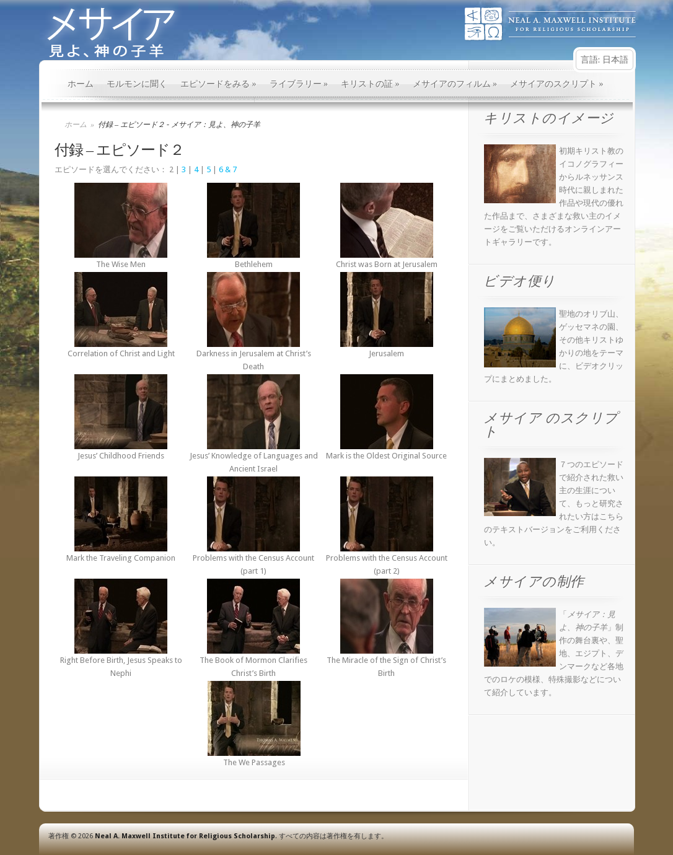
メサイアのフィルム (455, 84)
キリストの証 (370, 84)
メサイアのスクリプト (557, 84)
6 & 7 (228, 169)
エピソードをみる (218, 84)
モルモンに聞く (137, 84)
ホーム (81, 84)
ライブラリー (299, 84)
